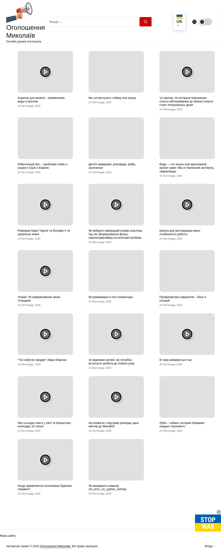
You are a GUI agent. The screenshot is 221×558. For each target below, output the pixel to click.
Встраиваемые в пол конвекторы (111, 297)
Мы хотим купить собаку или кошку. (112, 97)
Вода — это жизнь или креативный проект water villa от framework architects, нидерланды (186, 168)
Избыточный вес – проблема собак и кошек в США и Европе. (42, 166)
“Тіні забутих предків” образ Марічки (42, 360)
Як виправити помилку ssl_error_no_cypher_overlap (107, 487)
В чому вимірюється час (175, 360)
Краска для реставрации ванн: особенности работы (180, 232)
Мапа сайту (8, 535)
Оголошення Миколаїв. (55, 546)
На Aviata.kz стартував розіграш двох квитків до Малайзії (114, 424)
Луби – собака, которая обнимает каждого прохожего (182, 424)
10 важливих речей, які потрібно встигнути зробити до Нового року (112, 361)
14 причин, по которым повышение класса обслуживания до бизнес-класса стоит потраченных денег (186, 101)
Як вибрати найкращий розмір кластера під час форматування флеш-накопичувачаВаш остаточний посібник (115, 234)
